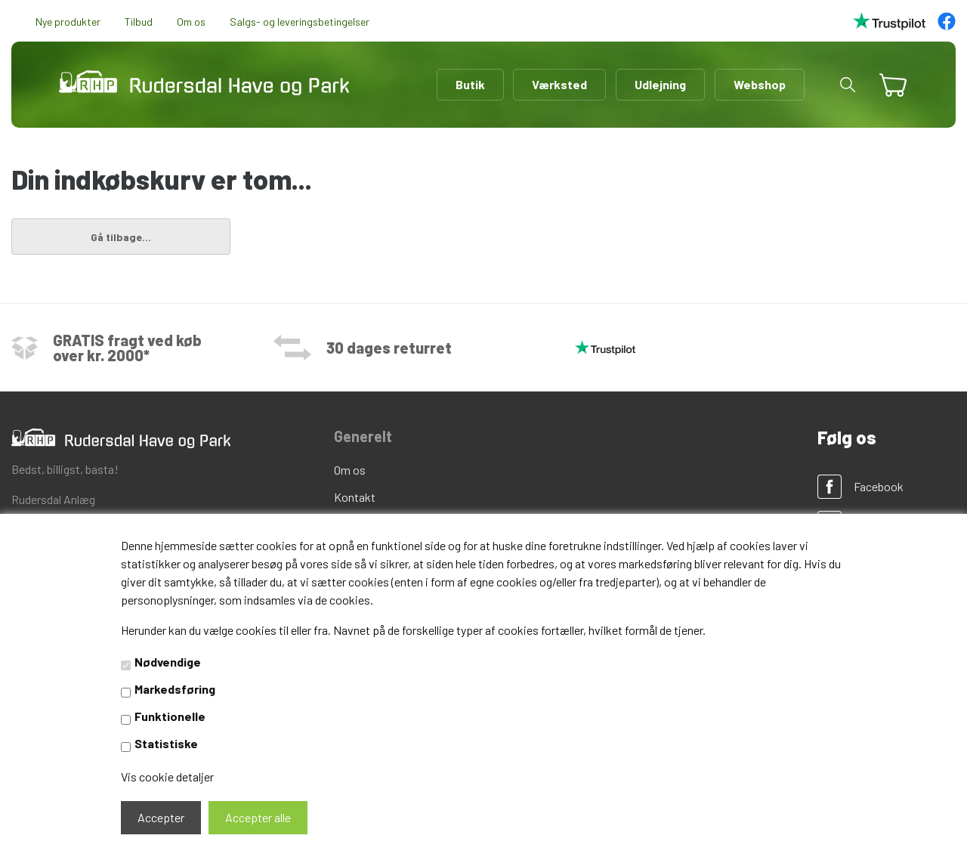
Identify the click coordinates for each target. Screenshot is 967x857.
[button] (848, 85)
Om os (191, 21)
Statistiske (166, 743)
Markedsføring (174, 689)
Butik (470, 84)
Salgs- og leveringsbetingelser (299, 21)
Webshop (760, 84)
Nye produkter (68, 21)
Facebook (879, 486)
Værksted (559, 84)
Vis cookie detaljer (167, 776)
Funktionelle (169, 716)
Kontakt (354, 497)
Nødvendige (167, 661)
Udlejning (660, 84)
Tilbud (139, 21)
